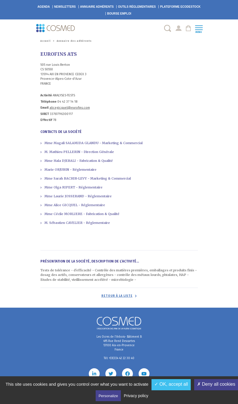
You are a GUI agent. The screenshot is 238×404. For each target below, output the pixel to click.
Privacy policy (136, 395)
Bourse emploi (119, 13)
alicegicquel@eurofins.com (70, 108)
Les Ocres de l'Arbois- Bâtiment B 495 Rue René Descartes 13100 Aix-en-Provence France (119, 343)
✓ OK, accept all (171, 384)
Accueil (45, 41)
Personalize (108, 396)
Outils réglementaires (137, 6)
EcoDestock (180, 6)
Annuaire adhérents (97, 6)
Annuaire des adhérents (74, 41)
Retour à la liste (117, 296)
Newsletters (65, 6)
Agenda (44, 6)
